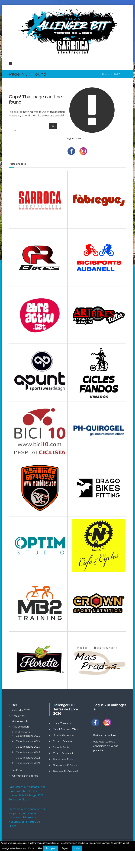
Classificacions (21, 732)
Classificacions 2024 (28, 746)
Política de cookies (104, 735)
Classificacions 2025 (28, 741)
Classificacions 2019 (28, 763)
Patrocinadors (20, 726)
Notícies (17, 770)
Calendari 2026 (21, 710)
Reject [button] (65, 848)
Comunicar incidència (25, 775)
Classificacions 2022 (28, 757)
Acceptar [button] (51, 848)
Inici (14, 704)
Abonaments (20, 721)
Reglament (19, 715)
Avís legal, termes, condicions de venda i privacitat (106, 746)
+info (77, 848)
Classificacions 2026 (28, 735)
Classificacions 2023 (28, 752)
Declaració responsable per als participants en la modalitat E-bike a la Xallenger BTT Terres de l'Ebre (27, 817)
